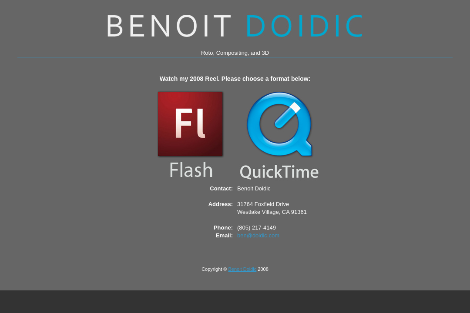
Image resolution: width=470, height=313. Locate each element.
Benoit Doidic (242, 269)
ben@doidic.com (258, 235)
